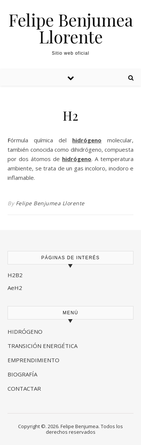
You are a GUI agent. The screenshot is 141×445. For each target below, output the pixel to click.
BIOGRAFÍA (23, 374)
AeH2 (16, 287)
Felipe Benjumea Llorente (70, 28)
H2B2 (15, 275)
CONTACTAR (24, 388)
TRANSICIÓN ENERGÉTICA (42, 345)
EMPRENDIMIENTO (33, 360)
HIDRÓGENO (25, 331)
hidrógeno (87, 140)
